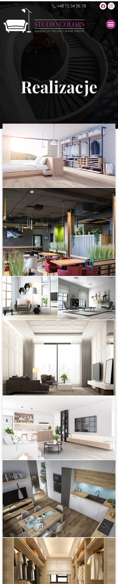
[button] (111, 24)
